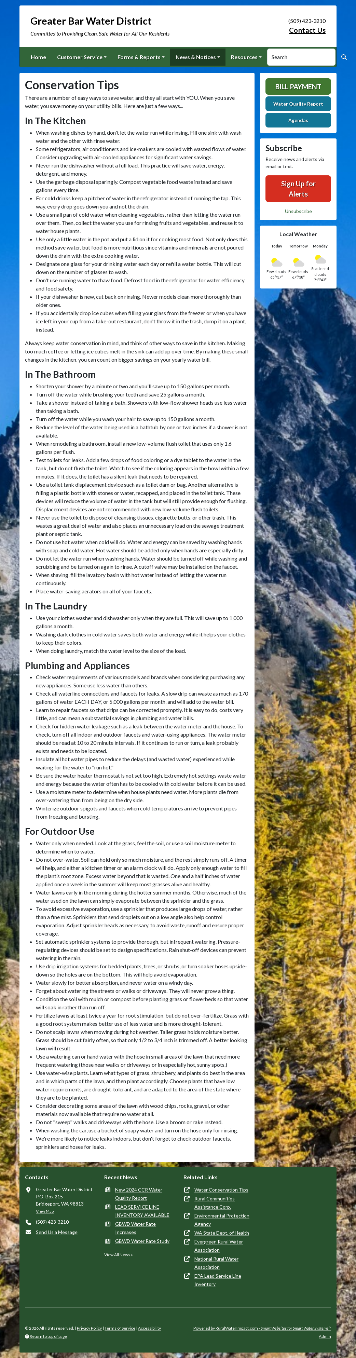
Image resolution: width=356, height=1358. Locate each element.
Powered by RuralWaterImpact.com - (262, 1328)
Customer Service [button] (79, 57)
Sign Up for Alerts (298, 188)
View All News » (118, 1254)
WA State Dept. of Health (221, 1233)
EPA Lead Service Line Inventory (217, 1280)
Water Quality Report (298, 104)
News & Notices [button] (196, 57)
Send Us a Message (57, 1232)
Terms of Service (120, 1328)
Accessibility (149, 1328)
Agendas (298, 120)
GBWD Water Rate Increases (135, 1228)
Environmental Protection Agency (221, 1220)
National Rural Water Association (216, 1263)
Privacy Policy (89, 1328)
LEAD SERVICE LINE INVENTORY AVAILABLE (142, 1211)
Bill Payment (298, 86)
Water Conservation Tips (221, 1190)
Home (38, 57)
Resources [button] (244, 57)
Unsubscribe (298, 211)
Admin (325, 1336)
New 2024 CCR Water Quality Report (138, 1194)
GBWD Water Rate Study (142, 1241)
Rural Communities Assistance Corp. (214, 1203)
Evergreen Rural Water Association (218, 1246)
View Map (45, 1211)
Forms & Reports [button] (139, 57)
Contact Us (307, 30)
